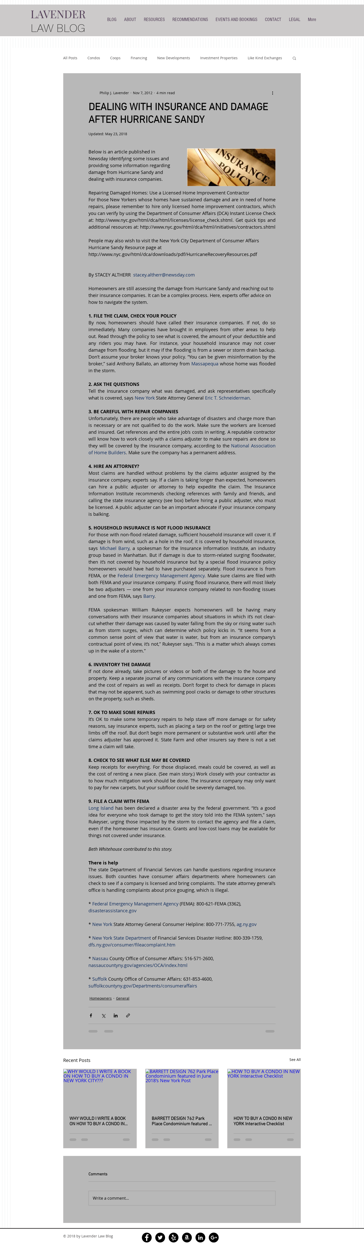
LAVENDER (58, 13)
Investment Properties (219, 57)
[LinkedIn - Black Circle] (200, 1237)
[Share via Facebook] (90, 1015)
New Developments (173, 57)
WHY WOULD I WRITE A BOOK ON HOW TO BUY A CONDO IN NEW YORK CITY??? (98, 1121)
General (122, 998)
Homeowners (100, 998)
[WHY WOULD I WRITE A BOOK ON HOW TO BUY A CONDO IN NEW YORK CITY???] (99, 1089)
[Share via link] (128, 1015)
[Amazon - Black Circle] (187, 1237)
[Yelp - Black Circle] (173, 1237)
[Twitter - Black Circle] (160, 1237)
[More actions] (272, 93)
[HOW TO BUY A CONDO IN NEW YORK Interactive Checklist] (264, 1089)
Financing (139, 57)
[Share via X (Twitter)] (103, 1015)
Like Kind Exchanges (265, 57)
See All (295, 1059)
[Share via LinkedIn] (115, 1015)
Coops (115, 57)
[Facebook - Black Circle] (147, 1237)
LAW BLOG (58, 28)
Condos (93, 57)
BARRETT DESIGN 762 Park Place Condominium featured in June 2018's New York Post (182, 1121)
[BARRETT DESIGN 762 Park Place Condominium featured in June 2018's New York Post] (182, 1089)
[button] (294, 58)
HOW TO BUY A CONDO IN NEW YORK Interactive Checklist (263, 1121)
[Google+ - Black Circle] (214, 1237)
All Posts (70, 57)
